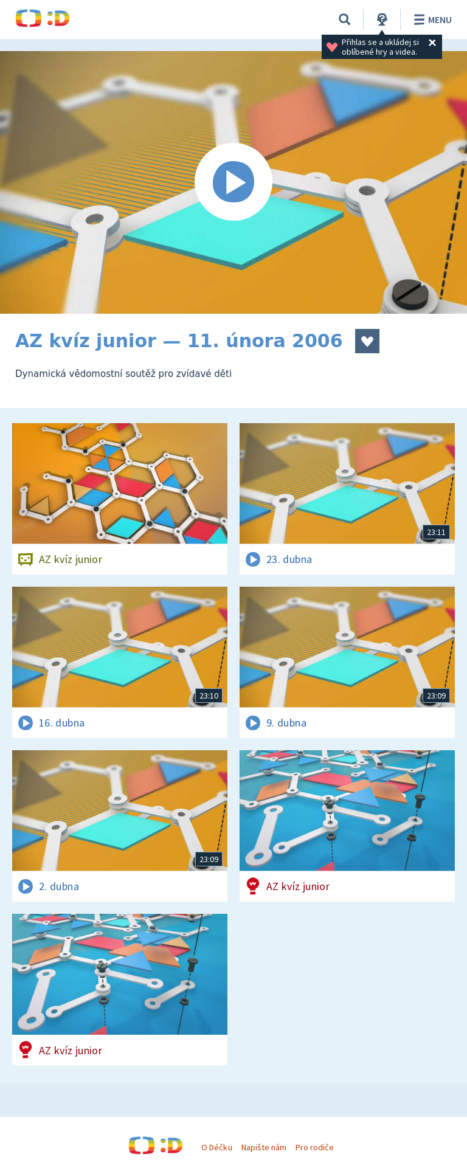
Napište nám (263, 1147)
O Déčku (216, 1147)
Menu (431, 19)
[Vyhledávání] (345, 19)
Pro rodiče (315, 1147)
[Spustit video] (233, 182)
